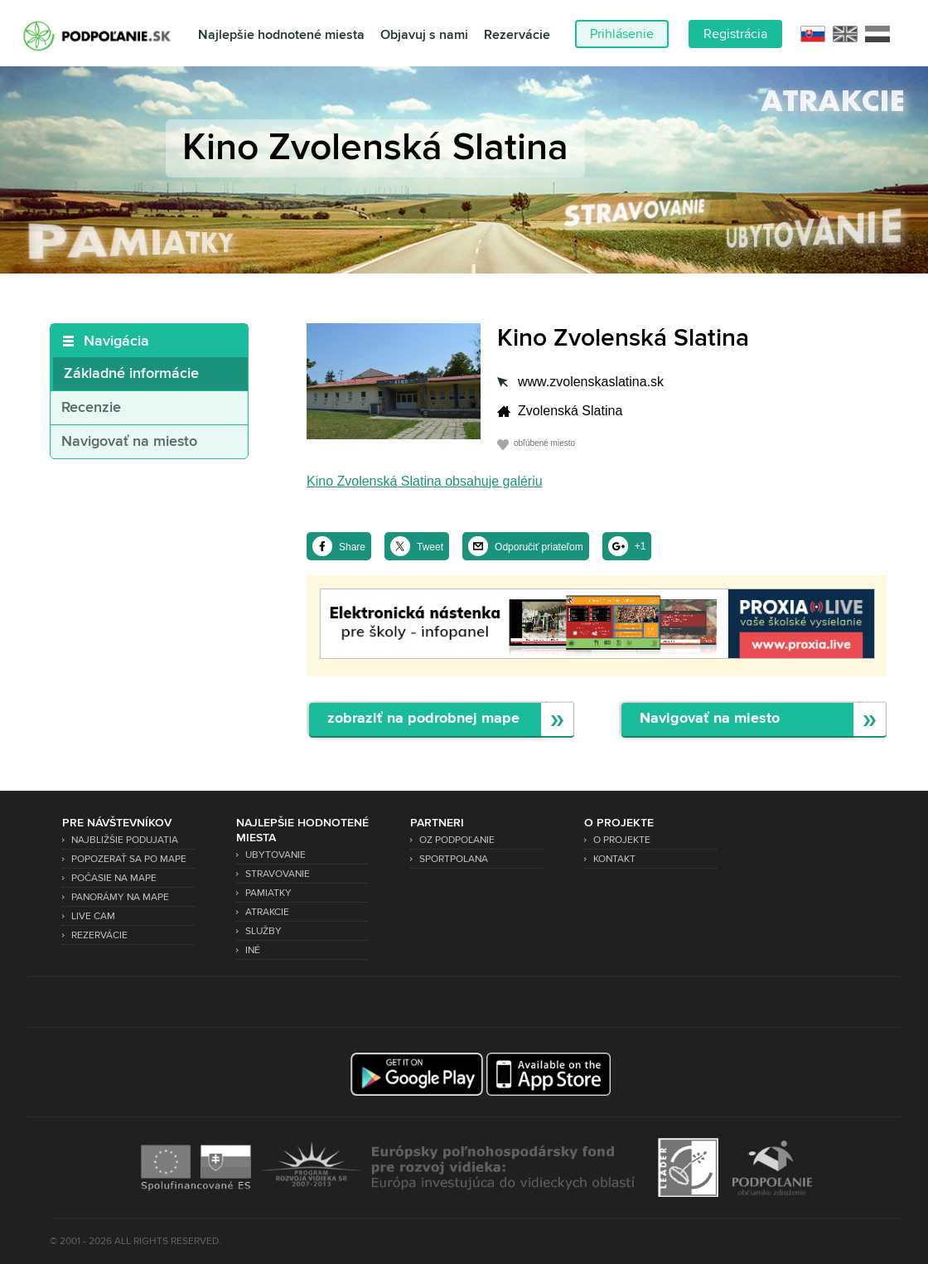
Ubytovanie (275, 855)
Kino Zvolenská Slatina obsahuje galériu (425, 481)
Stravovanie (277, 874)
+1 (640, 546)
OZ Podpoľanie (457, 840)
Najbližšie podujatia (124, 840)
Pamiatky (268, 893)
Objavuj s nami (424, 35)
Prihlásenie (622, 34)
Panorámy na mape (120, 897)
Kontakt (614, 859)
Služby (263, 931)
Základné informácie (131, 374)
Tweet (430, 547)
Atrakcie (267, 912)
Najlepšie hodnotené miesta (281, 35)
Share (352, 547)
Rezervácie (517, 35)
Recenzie (91, 408)
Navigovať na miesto (129, 442)
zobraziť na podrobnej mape (423, 719)
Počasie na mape (114, 878)
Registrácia (735, 34)
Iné (252, 950)
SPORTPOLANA (453, 859)
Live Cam (93, 916)
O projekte (621, 840)
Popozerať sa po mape (128, 859)
